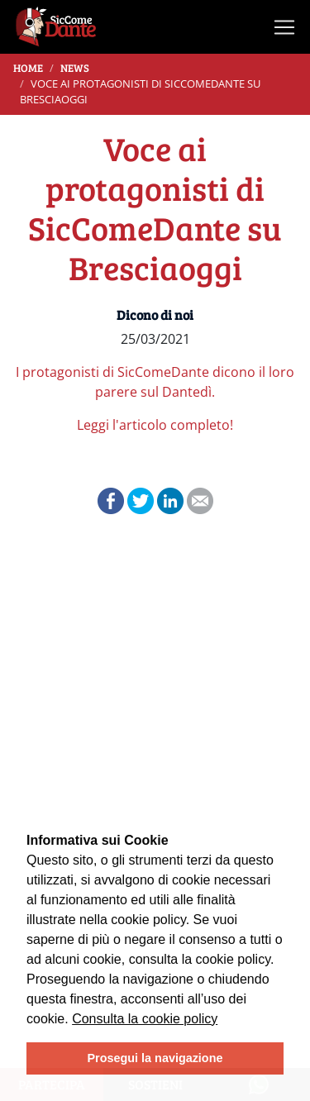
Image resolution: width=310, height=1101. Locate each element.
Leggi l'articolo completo (153, 425)
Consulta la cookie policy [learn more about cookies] (144, 1019)
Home (28, 67)
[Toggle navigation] (284, 27)
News (74, 67)
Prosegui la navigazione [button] (155, 1058)
